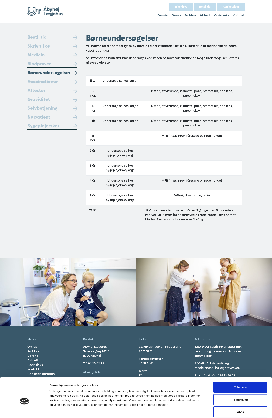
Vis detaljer (196, 410)
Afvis (240, 393)
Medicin (52, 55)
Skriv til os (52, 46)
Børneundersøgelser (52, 73)
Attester (52, 90)
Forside (162, 15)
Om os (176, 15)
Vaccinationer (52, 82)
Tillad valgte (240, 381)
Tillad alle (240, 368)
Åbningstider (231, 6)
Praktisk (190, 15)
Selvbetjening (52, 108)
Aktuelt (205, 15)
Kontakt (239, 15)
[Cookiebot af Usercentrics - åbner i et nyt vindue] (24, 410)
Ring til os (181, 6)
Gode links (221, 15)
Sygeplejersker (52, 126)
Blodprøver (52, 64)
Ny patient (52, 117)
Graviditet (52, 99)
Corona (32, 356)
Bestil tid (205, 6)
